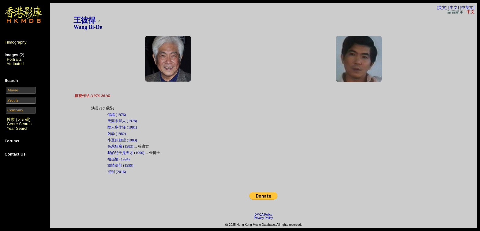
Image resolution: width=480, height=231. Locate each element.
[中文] (453, 7)
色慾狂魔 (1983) (120, 146)
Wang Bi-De (87, 27)
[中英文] (467, 7)
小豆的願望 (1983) (122, 140)
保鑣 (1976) (116, 115)
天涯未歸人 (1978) (122, 121)
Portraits (14, 59)
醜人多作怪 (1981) (122, 127)
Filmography (16, 42)
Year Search (17, 128)
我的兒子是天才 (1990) (125, 153)
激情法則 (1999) (120, 165)
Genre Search (19, 123)
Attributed (15, 63)
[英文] (442, 7)
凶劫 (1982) (116, 134)
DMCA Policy (263, 214)
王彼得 (84, 20)
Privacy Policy (263, 218)
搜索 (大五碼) (18, 119)
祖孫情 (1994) (118, 159)
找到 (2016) (116, 172)
